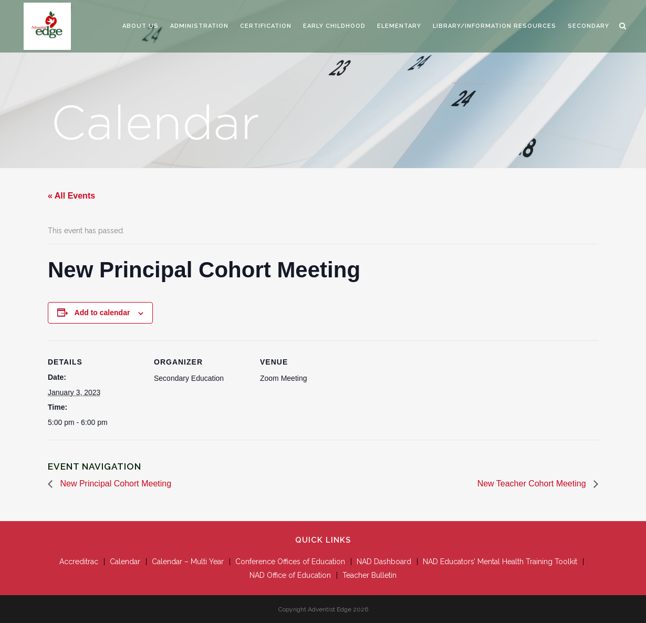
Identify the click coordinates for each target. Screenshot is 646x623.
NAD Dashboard (384, 561)
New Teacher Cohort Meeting (532, 483)
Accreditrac (78, 561)
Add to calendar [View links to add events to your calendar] (102, 312)
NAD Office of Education (290, 575)
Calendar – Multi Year (188, 561)
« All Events (71, 195)
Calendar (125, 561)
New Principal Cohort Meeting (114, 483)
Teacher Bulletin (369, 575)
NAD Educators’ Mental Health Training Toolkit (500, 561)
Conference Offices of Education (290, 561)
